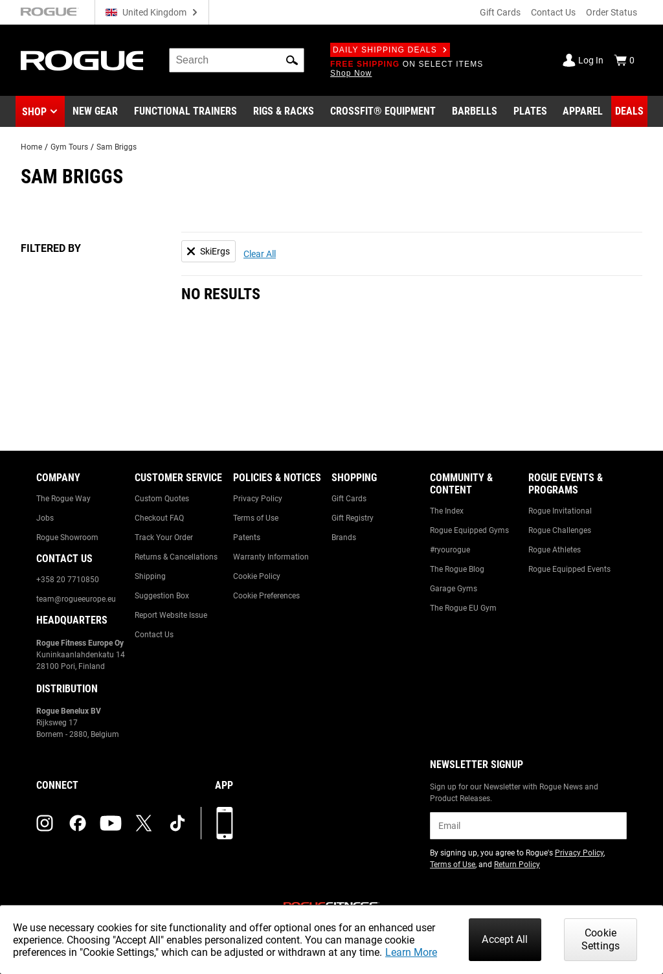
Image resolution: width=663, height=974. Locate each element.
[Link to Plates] (530, 111)
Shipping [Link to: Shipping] (150, 576)
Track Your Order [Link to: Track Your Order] (164, 537)
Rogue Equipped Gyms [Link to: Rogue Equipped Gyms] (469, 530)
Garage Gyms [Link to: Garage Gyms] (453, 588)
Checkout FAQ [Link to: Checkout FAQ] (159, 518)
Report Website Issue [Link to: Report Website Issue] (171, 615)
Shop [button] (34, 112)
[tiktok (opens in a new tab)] (177, 823)
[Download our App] (224, 823)
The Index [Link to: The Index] (447, 510)
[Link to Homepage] (82, 60)
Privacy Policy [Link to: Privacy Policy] (257, 498)
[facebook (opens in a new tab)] (78, 823)
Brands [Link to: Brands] (344, 537)
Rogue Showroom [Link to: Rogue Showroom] (67, 537)
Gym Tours (69, 147)
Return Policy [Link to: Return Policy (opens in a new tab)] (517, 864)
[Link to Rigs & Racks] (283, 111)
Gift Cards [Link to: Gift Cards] (349, 498)
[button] (292, 60)
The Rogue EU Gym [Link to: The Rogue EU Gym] (463, 608)
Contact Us (553, 12)
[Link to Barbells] (474, 111)
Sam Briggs (116, 147)
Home (31, 147)
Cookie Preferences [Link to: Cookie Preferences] (266, 595)
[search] (236, 60)
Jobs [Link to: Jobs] (45, 518)
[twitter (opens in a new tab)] (144, 823)
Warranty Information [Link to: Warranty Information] (271, 556)
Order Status (611, 12)
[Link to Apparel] (583, 111)
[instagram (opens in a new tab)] (44, 823)
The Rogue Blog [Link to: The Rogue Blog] (457, 569)
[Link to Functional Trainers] (185, 111)
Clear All (259, 254)
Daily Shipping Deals (390, 49)
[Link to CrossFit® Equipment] (383, 111)
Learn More (411, 952)
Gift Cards (500, 12)
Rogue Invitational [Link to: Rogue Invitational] (560, 510)
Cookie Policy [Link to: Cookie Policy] (256, 576)
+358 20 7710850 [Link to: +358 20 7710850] (67, 579)
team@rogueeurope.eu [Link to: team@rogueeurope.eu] (76, 599)
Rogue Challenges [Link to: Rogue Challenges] (559, 530)
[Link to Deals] (629, 111)
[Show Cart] (624, 60)
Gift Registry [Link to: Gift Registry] (353, 518)
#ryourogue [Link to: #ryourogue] (450, 549)
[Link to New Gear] (95, 111)
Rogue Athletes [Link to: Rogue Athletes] (554, 549)
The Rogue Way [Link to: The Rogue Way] (63, 498)
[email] (528, 825)
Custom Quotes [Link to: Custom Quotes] (162, 498)
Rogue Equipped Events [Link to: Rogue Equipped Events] (569, 569)
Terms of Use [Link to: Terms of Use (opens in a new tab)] (452, 864)
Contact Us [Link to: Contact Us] (154, 634)
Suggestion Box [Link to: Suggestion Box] (162, 595)
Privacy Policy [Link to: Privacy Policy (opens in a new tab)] (579, 852)
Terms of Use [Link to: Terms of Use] (255, 518)
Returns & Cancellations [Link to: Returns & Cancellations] (176, 556)
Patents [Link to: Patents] (246, 537)
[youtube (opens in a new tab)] (111, 823)
